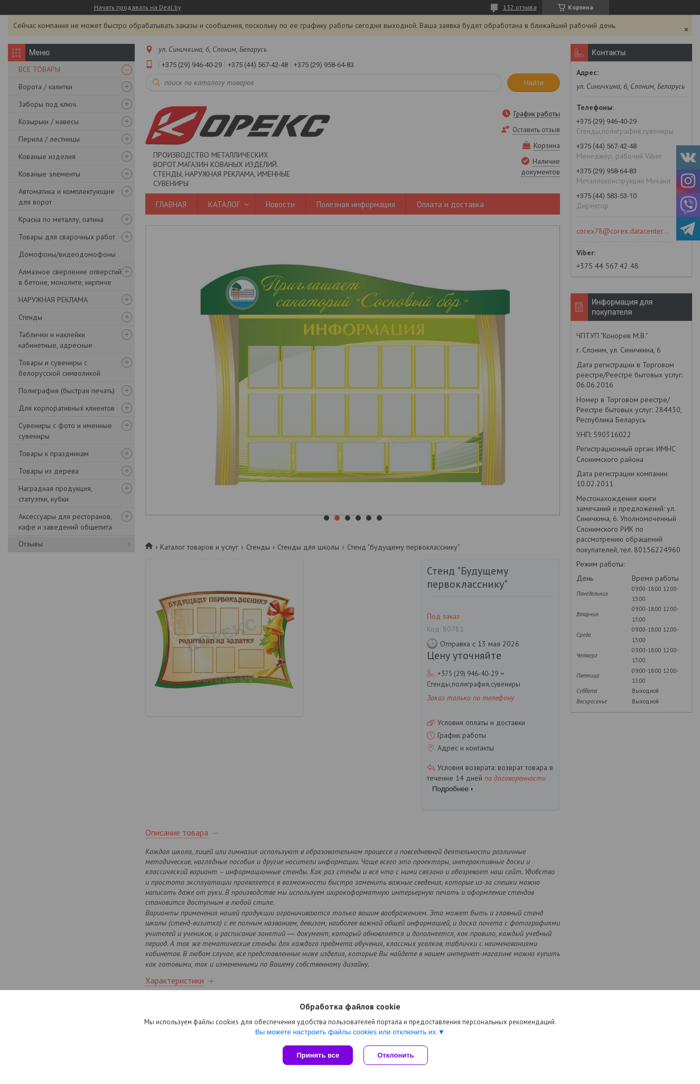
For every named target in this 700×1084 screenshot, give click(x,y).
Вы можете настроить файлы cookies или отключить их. (346, 1032)
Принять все (317, 1055)
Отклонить (395, 1055)
